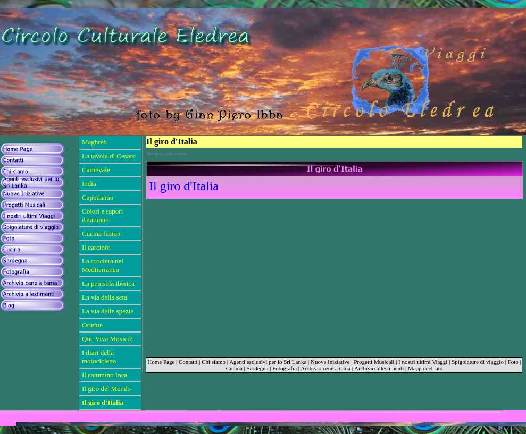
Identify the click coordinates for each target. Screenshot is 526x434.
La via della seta (104, 297)
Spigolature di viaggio (478, 362)
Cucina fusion (101, 233)
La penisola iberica (108, 283)
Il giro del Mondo (106, 389)
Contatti (188, 362)
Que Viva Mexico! (107, 339)
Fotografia (284, 368)
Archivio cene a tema (325, 368)
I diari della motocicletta (99, 356)
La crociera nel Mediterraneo (102, 265)
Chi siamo (214, 362)
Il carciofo (96, 247)
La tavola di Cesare (109, 156)
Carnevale (96, 170)
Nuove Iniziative (330, 362)
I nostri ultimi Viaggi (422, 362)
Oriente (92, 325)
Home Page (160, 362)
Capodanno (97, 197)
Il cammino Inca (104, 375)
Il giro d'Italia (184, 186)
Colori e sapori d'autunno (102, 215)
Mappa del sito (425, 368)
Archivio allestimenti (379, 368)
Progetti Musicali (374, 362)
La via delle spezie (107, 311)
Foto (513, 362)
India (89, 184)
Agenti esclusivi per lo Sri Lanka (267, 362)
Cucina (234, 368)
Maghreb (94, 142)
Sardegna (258, 368)
